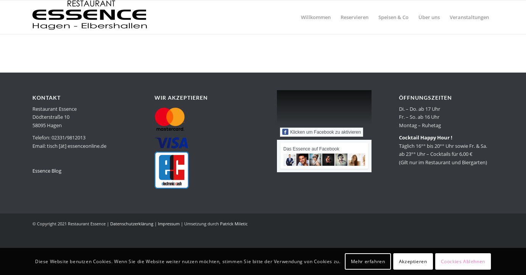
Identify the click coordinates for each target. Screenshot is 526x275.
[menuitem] (316, 17)
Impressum (169, 223)
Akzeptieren (413, 261)
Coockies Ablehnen (463, 261)
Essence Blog (46, 170)
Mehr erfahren (368, 261)
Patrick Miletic (234, 223)
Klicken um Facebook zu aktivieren (321, 132)
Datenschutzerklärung (131, 223)
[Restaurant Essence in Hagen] (89, 17)
